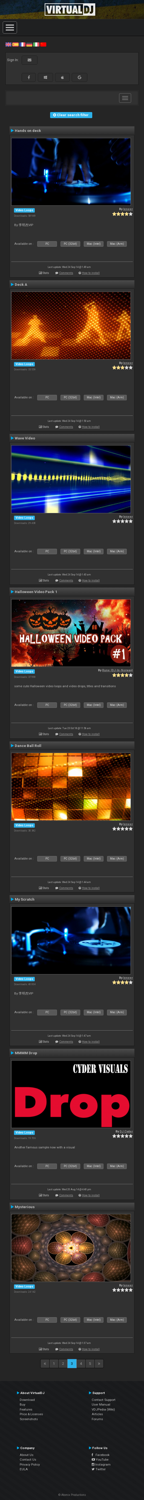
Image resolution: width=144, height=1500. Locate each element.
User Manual (101, 1404)
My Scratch (24, 899)
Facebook (101, 1455)
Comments (66, 273)
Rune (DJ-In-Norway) (117, 670)
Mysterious (25, 1207)
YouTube (100, 1459)
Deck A (21, 284)
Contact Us (28, 1459)
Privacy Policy (30, 1464)
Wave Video (25, 438)
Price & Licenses (31, 1414)
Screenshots (29, 1419)
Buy (22, 1404)
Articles (97, 1414)
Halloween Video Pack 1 (36, 591)
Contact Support (104, 1400)
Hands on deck (28, 130)
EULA (24, 1469)
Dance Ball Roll (28, 745)
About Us (26, 1455)
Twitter (99, 1469)
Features (26, 1409)
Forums (97, 1419)
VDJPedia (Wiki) (103, 1409)
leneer (128, 209)
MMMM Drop (26, 1053)
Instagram (101, 1464)
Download (27, 1400)
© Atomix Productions (72, 1495)
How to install (91, 273)
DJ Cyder (126, 1131)
